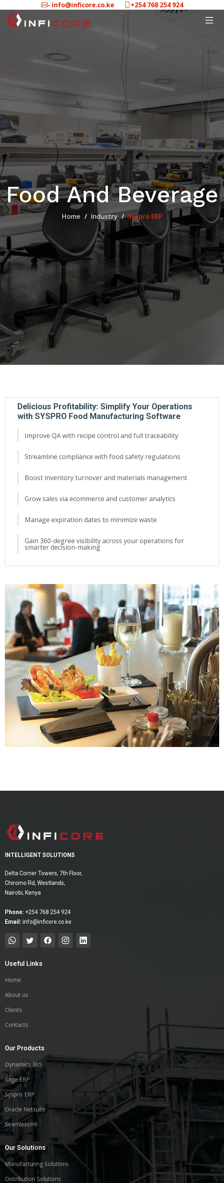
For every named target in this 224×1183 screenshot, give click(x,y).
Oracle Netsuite (25, 1109)
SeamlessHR (21, 1124)
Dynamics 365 (23, 1064)
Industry (104, 216)
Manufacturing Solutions (37, 1164)
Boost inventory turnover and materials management (106, 478)
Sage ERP (17, 1079)
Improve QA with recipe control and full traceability (101, 436)
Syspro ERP (20, 1094)
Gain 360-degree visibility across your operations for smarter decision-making (104, 545)
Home (71, 216)
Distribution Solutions (33, 1179)
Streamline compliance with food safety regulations (102, 457)
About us (16, 995)
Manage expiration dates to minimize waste (91, 520)
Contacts (16, 1025)
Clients (13, 1010)
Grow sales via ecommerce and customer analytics (100, 499)
